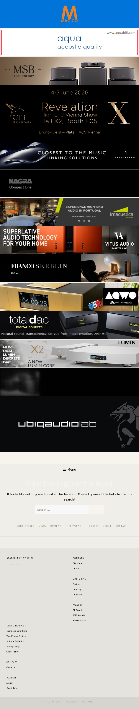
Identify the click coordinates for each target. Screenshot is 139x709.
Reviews (76, 584)
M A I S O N (11, 677)
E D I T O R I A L (79, 579)
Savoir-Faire (12, 688)
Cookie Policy (12, 651)
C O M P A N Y (78, 558)
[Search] (28, 564)
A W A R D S (77, 605)
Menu (69, 469)
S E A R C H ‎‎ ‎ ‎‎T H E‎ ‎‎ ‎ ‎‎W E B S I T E (20, 558)
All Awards (78, 610)
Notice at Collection (15, 641)
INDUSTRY (92, 526)
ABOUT (107, 526)
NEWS (42, 526)
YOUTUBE (87, 701)
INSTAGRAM (53, 701)
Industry (77, 589)
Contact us (11, 667)
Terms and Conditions (17, 630)
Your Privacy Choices (16, 636)
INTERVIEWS (73, 526)
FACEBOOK (70, 701)
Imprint (76, 568)
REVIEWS (55, 526)
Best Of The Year (80, 620)
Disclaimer (78, 563)
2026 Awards (79, 615)
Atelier (10, 682)
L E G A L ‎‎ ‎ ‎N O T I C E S (16, 625)
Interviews (78, 594)
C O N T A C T (12, 662)
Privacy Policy (13, 646)
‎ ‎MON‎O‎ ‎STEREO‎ (25, 526)
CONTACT (121, 526)
